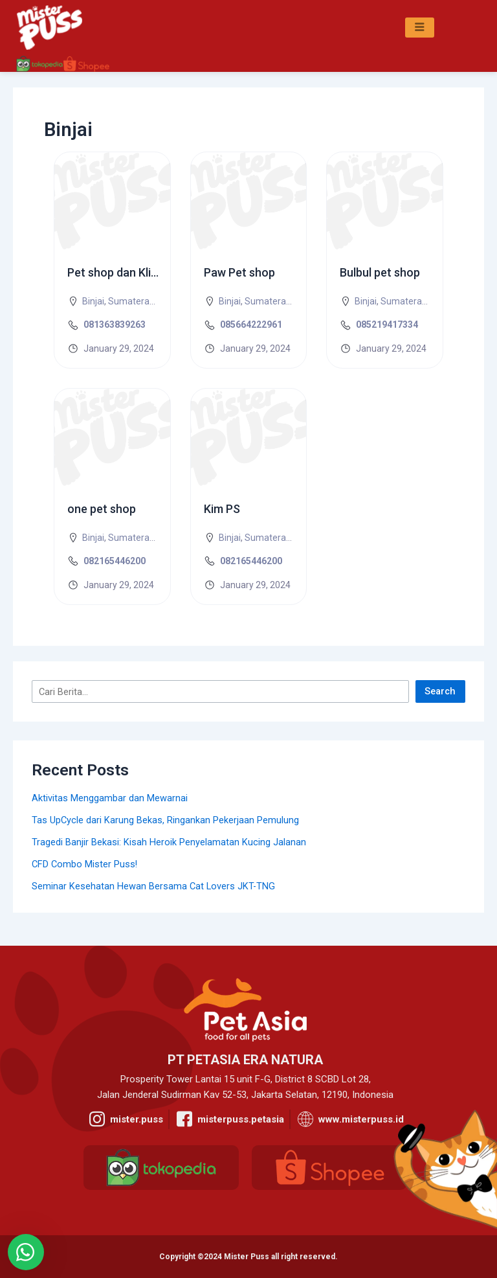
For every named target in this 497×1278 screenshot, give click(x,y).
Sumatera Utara (141, 301)
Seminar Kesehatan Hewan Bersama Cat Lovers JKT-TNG (153, 886)
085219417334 (387, 324)
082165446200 (114, 561)
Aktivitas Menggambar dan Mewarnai (110, 798)
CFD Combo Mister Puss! (84, 864)
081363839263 (114, 324)
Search (440, 691)
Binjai (93, 301)
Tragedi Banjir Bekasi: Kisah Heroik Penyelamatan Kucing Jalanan (169, 842)
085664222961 (251, 324)
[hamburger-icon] (419, 27)
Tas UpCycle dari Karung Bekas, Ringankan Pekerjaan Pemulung (165, 820)
